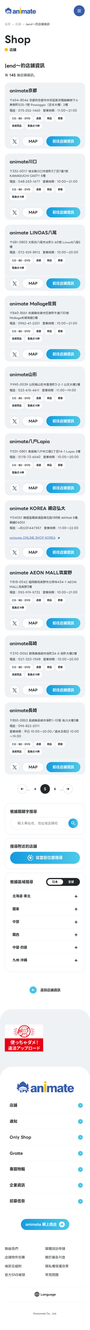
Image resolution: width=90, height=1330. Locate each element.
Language (48, 1294)
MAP (33, 141)
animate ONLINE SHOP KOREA (32, 537)
